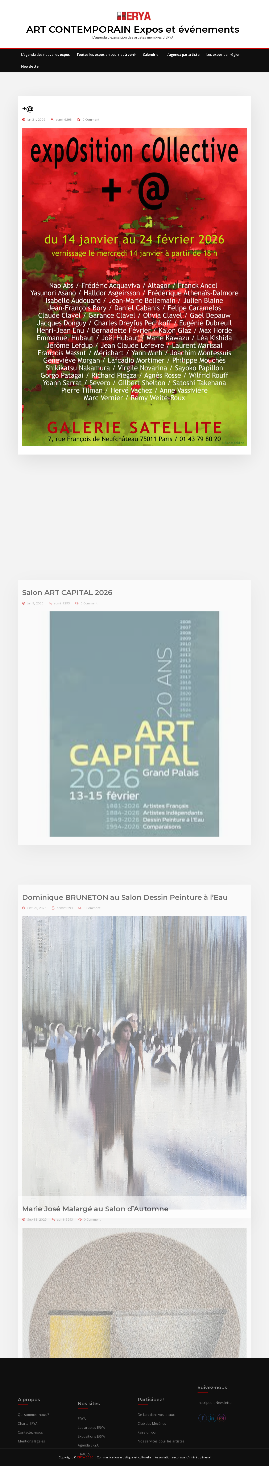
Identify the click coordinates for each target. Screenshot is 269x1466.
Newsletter (30, 66)
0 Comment (91, 186)
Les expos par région (223, 54)
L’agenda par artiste (183, 54)
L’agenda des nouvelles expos (45, 54)
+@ (27, 175)
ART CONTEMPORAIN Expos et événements (132, 29)
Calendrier (151, 54)
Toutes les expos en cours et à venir (106, 54)
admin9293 (64, 186)
